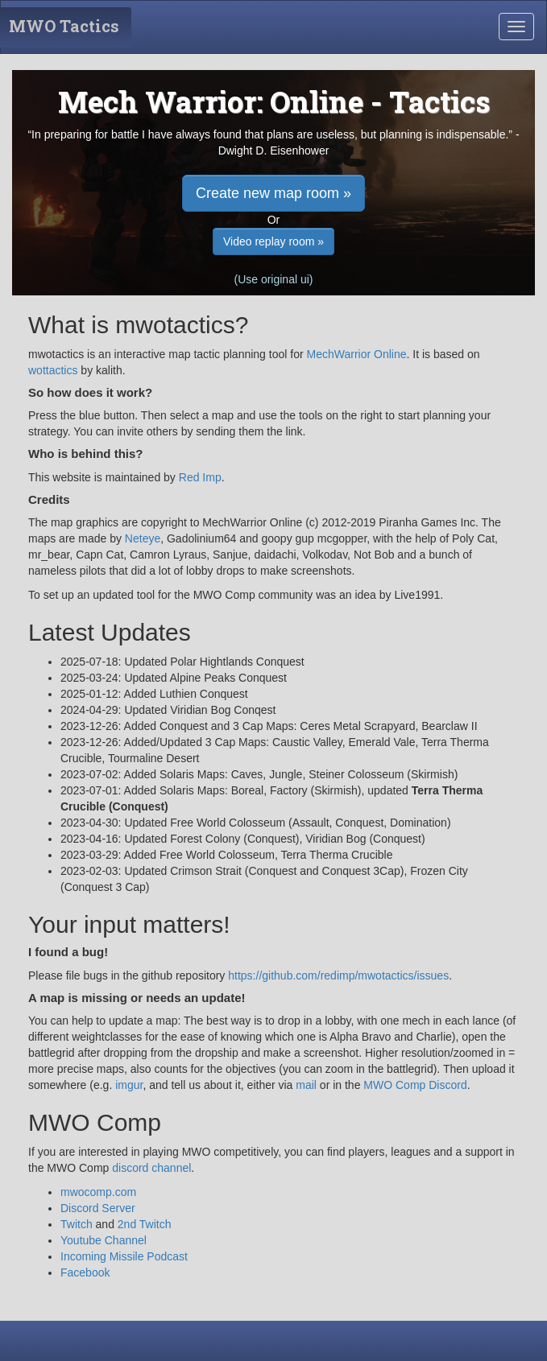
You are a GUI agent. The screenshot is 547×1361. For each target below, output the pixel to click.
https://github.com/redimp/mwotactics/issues (338, 975)
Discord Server (97, 1208)
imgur (129, 1084)
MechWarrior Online (357, 354)
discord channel (151, 1167)
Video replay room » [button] (273, 241)
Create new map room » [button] (273, 193)
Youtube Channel (103, 1240)
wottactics (52, 370)
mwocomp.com (98, 1192)
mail (306, 1084)
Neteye (142, 538)
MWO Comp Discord (414, 1084)
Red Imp (200, 477)
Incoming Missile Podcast (124, 1256)
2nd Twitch (145, 1224)
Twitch (76, 1224)
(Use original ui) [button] (273, 279)
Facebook (85, 1272)
